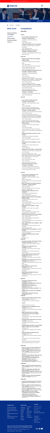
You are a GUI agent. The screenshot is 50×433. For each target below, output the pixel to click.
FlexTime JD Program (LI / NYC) (12, 411)
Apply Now (40, 21)
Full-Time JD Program (11, 407)
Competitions (18, 25)
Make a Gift (29, 412)
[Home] (7, 25)
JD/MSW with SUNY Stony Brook (12, 414)
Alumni (22, 417)
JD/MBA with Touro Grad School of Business (12, 417)
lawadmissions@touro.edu (38, 412)
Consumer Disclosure (11, 430)
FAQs (28, 409)
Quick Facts (29, 411)
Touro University (25, 425)
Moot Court (12, 25)
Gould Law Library (29, 407)
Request (25, 21)
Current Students (22, 411)
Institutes (22, 419)
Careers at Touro (19, 430)
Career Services (22, 415)
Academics (23, 408)
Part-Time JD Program (11, 408)
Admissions (23, 407)
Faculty (28, 414)
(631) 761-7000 (37, 411)
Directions (37, 417)
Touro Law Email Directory (37, 420)
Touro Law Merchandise (29, 416)
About (22, 413)
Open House (10, 21)
